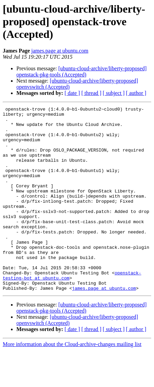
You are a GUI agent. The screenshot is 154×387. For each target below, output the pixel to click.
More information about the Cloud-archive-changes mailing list (72, 381)
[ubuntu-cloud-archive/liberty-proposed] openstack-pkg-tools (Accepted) (81, 71)
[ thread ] (91, 93)
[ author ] (136, 93)
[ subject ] (114, 93)
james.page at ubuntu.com (59, 51)
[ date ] (72, 93)
